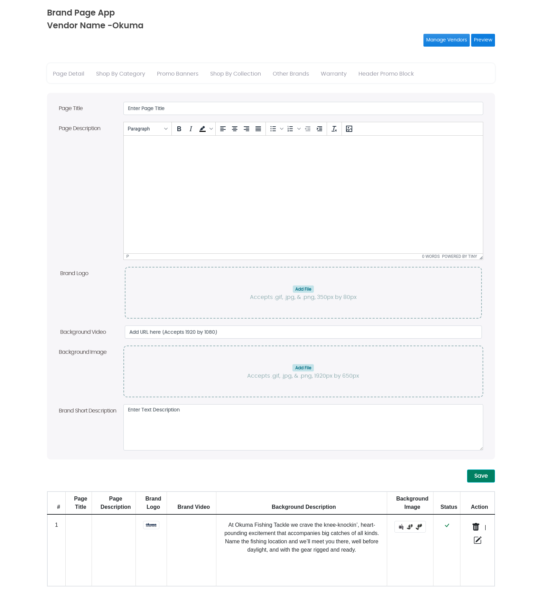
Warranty (334, 74)
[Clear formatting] (334, 129)
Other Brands (291, 74)
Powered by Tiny (459, 256)
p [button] (128, 256)
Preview (483, 40)
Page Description (80, 128)
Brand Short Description (87, 411)
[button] (205, 129)
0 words (431, 256)
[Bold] (179, 129)
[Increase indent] (319, 129)
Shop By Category (120, 74)
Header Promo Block (386, 74)
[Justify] (258, 129)
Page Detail (68, 74)
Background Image (83, 352)
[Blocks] (147, 129)
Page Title (71, 108)
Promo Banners (177, 74)
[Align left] (223, 129)
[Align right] (246, 129)
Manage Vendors (446, 40)
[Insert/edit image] (349, 129)
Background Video (83, 332)
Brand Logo (74, 273)
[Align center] (235, 129)
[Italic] (191, 129)
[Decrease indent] (308, 129)
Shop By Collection (235, 74)
